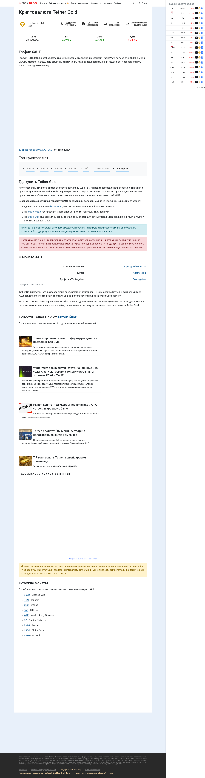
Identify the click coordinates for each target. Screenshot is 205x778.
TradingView (139, 279)
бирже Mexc (34, 211)
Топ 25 (44, 168)
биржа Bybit (55, 206)
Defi (86, 168)
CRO (26, 605)
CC (25, 620)
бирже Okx (33, 216)
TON (26, 600)
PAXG (27, 635)
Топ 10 (30, 168)
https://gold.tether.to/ (135, 266)
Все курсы (122, 168)
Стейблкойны (102, 168)
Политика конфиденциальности (43, 770)
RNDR (27, 625)
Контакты (23, 770)
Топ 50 (58, 168)
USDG (27, 630)
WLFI (26, 615)
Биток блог (67, 317)
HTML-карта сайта (92, 770)
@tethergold (139, 272)
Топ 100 (73, 168)
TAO (26, 610)
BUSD (27, 594)
